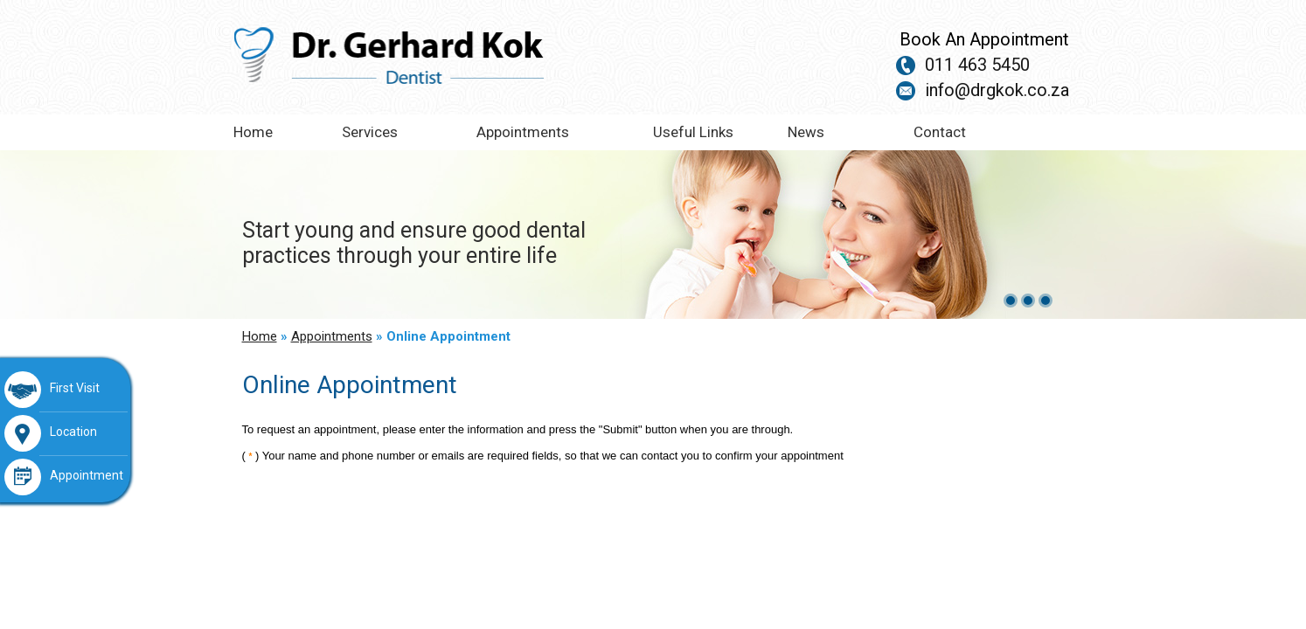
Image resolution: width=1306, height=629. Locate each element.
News (806, 132)
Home (253, 132)
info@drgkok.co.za (997, 89)
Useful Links (693, 132)
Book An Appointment (984, 39)
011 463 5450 (977, 64)
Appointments (522, 132)
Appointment (63, 477)
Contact (940, 132)
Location (50, 433)
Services (370, 132)
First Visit (52, 389)
